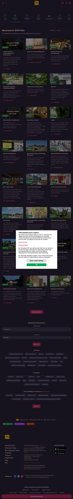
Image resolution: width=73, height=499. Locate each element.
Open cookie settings (36, 260)
